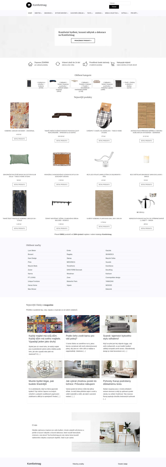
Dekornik (119, 276)
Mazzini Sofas (33, 258)
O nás (120, 455)
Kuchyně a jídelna (77, 13)
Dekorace (48, 13)
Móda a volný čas (111, 13)
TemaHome (62, 261)
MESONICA (91, 258)
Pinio (59, 258)
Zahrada (98, 13)
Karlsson (32, 269)
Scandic (119, 258)
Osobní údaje (122, 451)
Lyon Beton (32, 250)
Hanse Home (120, 273)
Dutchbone (90, 261)
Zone (88, 269)
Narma (89, 265)
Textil (89, 13)
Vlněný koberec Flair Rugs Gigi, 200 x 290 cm (104, 218)
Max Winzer (91, 276)
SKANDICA (62, 254)
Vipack (31, 276)
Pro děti (134, 13)
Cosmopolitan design (123, 269)
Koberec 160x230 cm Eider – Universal (19, 131)
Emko (60, 250)
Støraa (118, 254)
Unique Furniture (34, 273)
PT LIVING (61, 269)
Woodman (119, 265)
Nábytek (38, 13)
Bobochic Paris (63, 273)
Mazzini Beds (33, 261)
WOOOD (61, 276)
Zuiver (118, 261)
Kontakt (120, 460)
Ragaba (31, 254)
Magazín (76, 455)
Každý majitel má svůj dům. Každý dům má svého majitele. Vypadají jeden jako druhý (45, 325)
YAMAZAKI (91, 273)
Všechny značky (78, 451)
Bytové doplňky (61, 13)
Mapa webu (77, 460)
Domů (30, 13)
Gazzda (89, 250)
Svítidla (124, 13)
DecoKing (61, 265)
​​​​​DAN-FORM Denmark (36, 265)
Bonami (118, 250)
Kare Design (91, 254)
